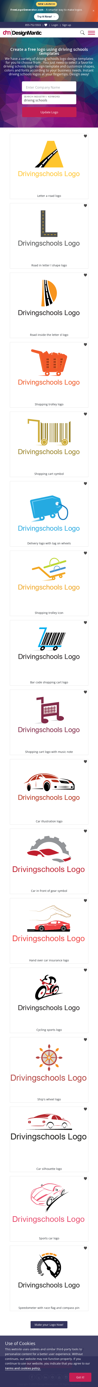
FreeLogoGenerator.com (26, 9)
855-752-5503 (33, 25)
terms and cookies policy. (23, 1368)
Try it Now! (46, 17)
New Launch (46, 4)
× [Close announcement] (93, 11)
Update (49, 112)
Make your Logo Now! (49, 1325)
